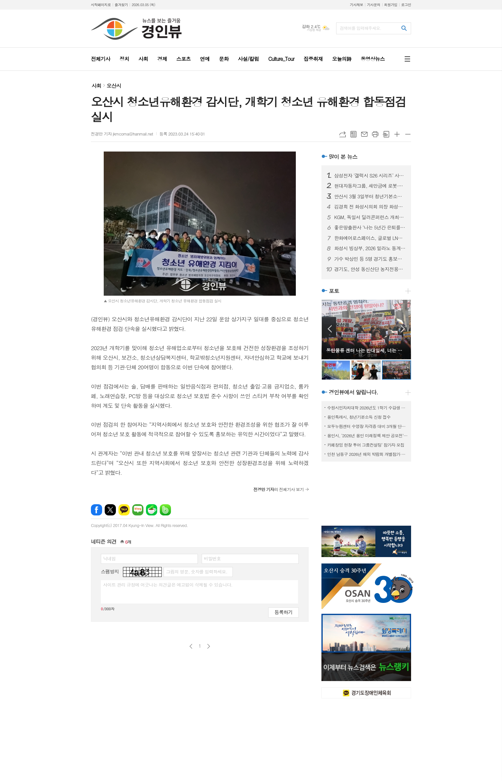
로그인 (406, 4)
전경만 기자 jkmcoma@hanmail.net (122, 134)
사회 (96, 85)
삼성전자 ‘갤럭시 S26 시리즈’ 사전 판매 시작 (370, 175)
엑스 (110, 509)
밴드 (165, 509)
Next (403, 329)
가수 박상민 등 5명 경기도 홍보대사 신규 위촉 (370, 259)
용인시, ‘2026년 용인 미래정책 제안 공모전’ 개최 (367, 435)
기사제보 (356, 4)
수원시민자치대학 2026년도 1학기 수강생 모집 (367, 408)
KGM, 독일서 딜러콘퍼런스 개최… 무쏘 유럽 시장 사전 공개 (370, 217)
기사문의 (373, 4)
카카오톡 (124, 509)
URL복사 (342, 134)
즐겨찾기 (121, 4)
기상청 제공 (314, 30)
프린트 (375, 134)
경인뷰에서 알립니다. (353, 392)
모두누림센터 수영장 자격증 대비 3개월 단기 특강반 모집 (367, 426)
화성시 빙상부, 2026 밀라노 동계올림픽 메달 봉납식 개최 (370, 248)
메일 (364, 134)
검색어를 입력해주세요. (360, 28)
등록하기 (283, 612)
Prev (329, 329)
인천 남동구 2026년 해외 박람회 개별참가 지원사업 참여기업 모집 (367, 454)
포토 (334, 291)
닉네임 (109, 558)
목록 (353, 134)
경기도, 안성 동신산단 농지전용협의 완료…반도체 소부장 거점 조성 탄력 (370, 269)
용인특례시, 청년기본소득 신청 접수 (359, 417)
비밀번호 (212, 558)
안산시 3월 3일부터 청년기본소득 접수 (370, 196)
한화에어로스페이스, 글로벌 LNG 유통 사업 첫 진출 (370, 238)
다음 (208, 646)
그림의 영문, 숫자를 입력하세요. (196, 571)
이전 (191, 646)
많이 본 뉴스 (343, 156)
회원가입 (390, 4)
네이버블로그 (137, 509)
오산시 (114, 85)
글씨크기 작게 (408, 134)
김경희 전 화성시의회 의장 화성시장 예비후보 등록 (370, 206)
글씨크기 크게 (397, 134)
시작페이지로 (101, 4)
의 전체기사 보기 (278, 489)
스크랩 (386, 134)
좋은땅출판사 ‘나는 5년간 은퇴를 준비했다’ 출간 (370, 227)
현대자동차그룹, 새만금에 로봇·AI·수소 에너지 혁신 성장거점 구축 (370, 186)
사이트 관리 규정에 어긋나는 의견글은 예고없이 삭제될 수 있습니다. (167, 584)
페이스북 (96, 509)
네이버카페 (151, 509)
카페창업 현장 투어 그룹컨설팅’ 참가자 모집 (365, 445)
